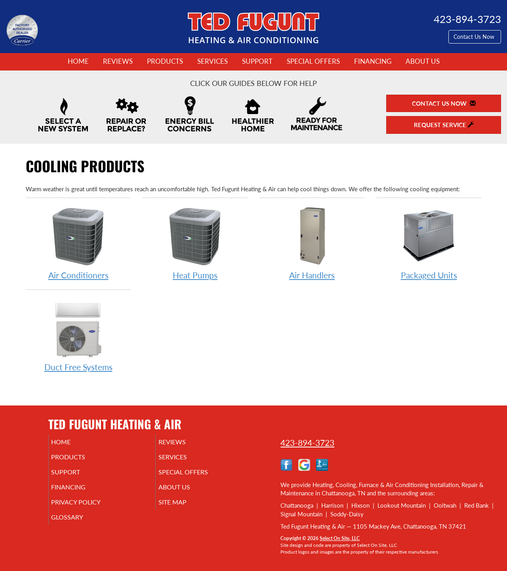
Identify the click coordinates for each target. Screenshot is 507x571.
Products (165, 61)
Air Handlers (311, 243)
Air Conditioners (78, 243)
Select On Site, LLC (340, 538)
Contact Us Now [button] (475, 36)
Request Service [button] (444, 124)
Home (78, 61)
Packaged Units (428, 243)
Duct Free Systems (78, 335)
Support (257, 61)
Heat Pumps (195, 243)
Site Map (184, 509)
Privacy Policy (88, 509)
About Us (423, 61)
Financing (372, 61)
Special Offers (313, 61)
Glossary (78, 526)
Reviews (118, 61)
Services (212, 61)
